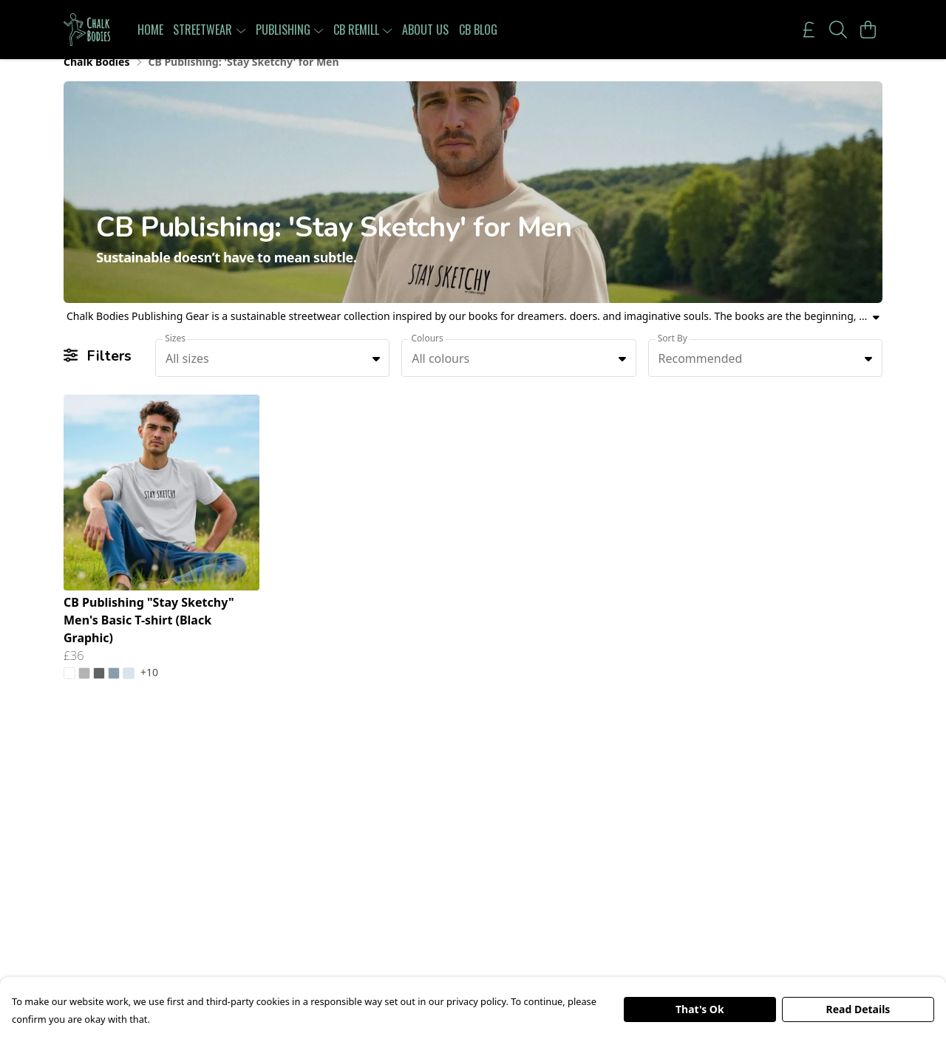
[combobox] (272, 374)
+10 (149, 690)
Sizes (175, 354)
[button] (376, 375)
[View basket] (867, 29)
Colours (427, 354)
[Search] (838, 29)
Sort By (672, 354)
